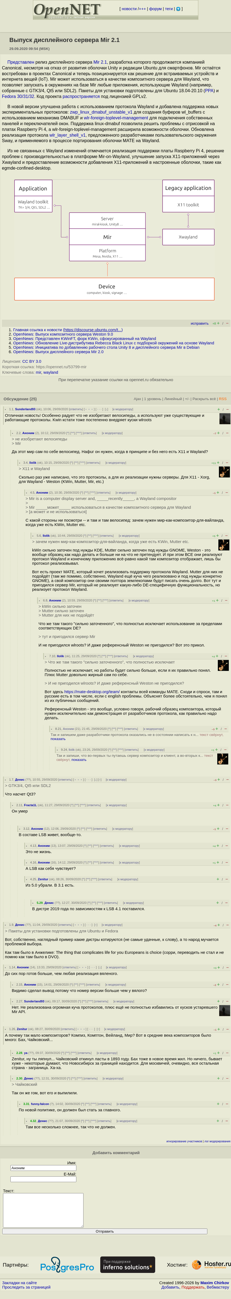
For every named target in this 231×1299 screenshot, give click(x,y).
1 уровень (152, 399)
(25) (33, 399)
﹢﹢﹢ (89, 409)
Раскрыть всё (204, 399)
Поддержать (193, 1294)
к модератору (122, 409)
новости (129, 9)
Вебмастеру (218, 1294)
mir (38, 372)
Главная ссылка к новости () (68, 330)
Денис (19, 779)
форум (155, 9)
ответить (76, 409)
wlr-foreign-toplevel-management (116, 118)
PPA (209, 90)
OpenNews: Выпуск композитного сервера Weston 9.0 (63, 334)
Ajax (137, 399)
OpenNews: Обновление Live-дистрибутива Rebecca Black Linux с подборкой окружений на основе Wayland (113, 343)
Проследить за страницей (26, 1294)
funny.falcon (40, 1104)
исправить (199, 323)
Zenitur (43, 879)
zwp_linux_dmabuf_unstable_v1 (101, 112)
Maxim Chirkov (215, 1289)
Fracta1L (30, 805)
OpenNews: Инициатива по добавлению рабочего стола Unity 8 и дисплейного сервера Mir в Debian (106, 347)
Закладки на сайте (19, 1289)
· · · (99, 409)
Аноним (28, 433)
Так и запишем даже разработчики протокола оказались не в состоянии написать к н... (137, 737)
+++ (142, 9)
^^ (72, 433)
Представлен (20, 62)
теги (169, 9)
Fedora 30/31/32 (18, 96)
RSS (223, 399)
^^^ (79, 433)
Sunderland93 (25, 409)
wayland (50, 372)
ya (25, 1053)
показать (58, 739)
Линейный (173, 399)
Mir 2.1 (100, 62)
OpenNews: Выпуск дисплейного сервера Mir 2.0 (58, 352)
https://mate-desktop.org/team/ (92, 692)
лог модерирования (217, 1141)
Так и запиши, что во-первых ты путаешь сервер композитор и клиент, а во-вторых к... (134, 757)
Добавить (170, 1294)
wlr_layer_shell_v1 (67, 135)
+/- (187, 399)
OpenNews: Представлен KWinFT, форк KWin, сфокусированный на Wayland (84, 338)
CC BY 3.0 (31, 361)
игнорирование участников (184, 1141)
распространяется (81, 96)
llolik (33, 462)
